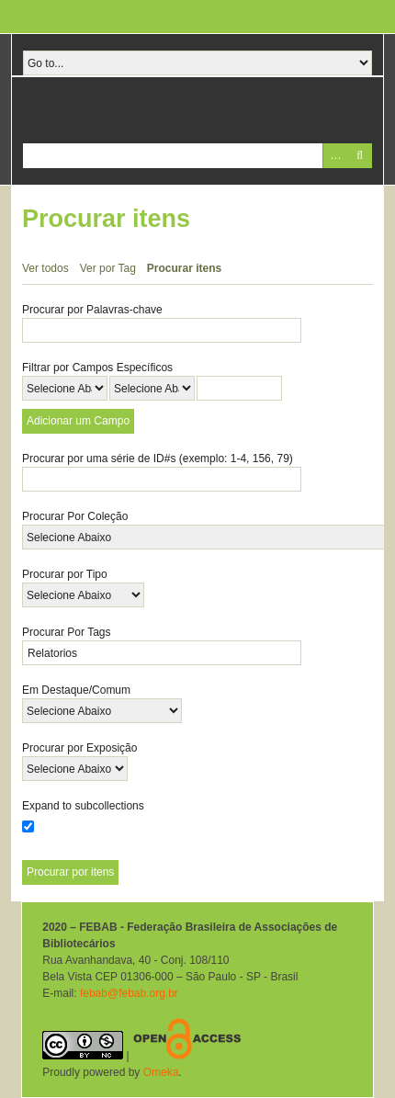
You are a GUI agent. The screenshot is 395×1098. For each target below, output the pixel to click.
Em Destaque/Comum (76, 690)
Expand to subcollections (83, 805)
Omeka (161, 1072)
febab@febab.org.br (129, 993)
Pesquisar (359, 155)
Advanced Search (334, 155)
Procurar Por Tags (66, 632)
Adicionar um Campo (78, 420)
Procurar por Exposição (79, 747)
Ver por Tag (108, 268)
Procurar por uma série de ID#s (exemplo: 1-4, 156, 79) (157, 458)
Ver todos (45, 268)
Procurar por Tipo (64, 574)
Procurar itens (184, 268)
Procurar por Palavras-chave (92, 309)
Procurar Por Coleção (75, 516)
